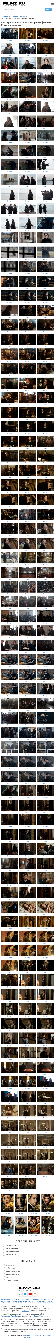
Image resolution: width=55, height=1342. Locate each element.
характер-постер (12, 1274)
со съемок (10, 1265)
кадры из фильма (13, 1271)
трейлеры (5, 1299)
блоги (43, 1299)
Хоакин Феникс (12, 1245)
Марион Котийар (12, 1248)
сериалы (35, 1299)
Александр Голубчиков (11, 1316)
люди (50, 1299)
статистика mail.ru (44, 1302)
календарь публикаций (23, 1302)
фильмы (25, 1299)
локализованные (12, 1280)
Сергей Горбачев (41, 1316)
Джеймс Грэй (11, 1254)
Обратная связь (32, 1335)
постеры (9, 1277)
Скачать (9, 41)
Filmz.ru (25, 1311)
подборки (5, 1302)
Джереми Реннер (12, 1251)
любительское (11, 1268)
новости (15, 1299)
